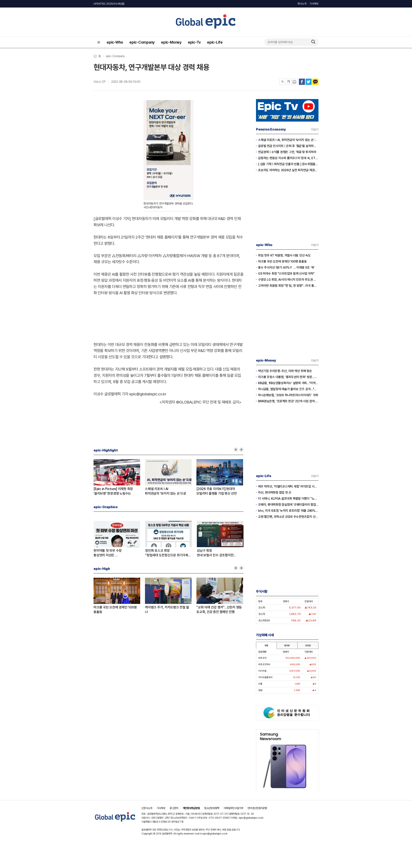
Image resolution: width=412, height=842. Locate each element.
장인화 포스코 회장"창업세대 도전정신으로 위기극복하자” (168, 553)
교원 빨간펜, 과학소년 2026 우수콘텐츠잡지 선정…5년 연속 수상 (288, 517)
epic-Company (142, 42)
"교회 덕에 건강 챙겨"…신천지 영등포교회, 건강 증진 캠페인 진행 (219, 609)
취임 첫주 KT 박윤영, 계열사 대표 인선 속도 (284, 255)
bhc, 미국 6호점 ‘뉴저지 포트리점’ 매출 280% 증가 (288, 511)
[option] (119, 477)
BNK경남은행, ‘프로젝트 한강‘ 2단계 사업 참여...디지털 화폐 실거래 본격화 (288, 401)
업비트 (287, 645)
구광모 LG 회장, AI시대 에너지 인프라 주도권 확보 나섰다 (288, 280)
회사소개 (301, 3)
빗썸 (266, 645)
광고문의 (174, 808)
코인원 (308, 645)
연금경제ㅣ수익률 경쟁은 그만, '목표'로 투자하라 (287, 152)
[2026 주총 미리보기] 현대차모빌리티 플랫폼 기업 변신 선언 (216, 491)
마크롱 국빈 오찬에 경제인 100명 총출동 (115, 609)
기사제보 (314, 3)
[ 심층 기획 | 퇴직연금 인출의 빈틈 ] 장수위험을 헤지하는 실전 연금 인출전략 (288, 164)
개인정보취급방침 (191, 808)
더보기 (314, 129)
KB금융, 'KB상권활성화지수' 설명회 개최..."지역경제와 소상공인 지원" (288, 383)
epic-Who (115, 42)
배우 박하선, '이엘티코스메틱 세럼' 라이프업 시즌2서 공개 (288, 486)
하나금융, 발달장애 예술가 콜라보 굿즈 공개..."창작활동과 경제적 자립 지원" (288, 389)
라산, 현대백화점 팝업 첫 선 (274, 492)
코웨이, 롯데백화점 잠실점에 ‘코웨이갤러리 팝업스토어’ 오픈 (288, 504)
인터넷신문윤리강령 (257, 808)
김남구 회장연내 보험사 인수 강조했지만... (216, 553)
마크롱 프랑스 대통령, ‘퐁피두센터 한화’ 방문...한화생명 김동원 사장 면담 (288, 377)
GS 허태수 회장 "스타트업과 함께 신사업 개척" (286, 273)
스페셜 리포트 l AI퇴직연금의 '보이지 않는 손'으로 (165, 491)
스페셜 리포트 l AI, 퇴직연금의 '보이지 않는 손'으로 (288, 140)
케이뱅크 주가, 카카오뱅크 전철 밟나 (167, 609)
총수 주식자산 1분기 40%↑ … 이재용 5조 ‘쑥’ (286, 267)
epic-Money (171, 42)
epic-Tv (194, 42)
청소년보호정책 (211, 808)
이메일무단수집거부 (233, 808)
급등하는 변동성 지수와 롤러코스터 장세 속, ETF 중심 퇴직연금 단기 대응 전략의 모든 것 (288, 158)
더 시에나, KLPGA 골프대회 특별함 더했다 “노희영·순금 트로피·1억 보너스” (288, 498)
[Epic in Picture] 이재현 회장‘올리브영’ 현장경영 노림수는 (113, 491)
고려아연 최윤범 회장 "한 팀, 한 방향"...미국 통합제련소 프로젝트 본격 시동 (288, 286)
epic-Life (215, 42)
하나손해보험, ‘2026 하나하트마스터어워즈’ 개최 (288, 395)
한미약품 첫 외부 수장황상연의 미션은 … (108, 553)
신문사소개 (146, 808)
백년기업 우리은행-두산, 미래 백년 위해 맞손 (285, 371)
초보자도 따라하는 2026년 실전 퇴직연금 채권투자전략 (288, 170)
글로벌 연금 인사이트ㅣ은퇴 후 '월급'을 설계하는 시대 (288, 146)
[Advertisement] (168, 317)
